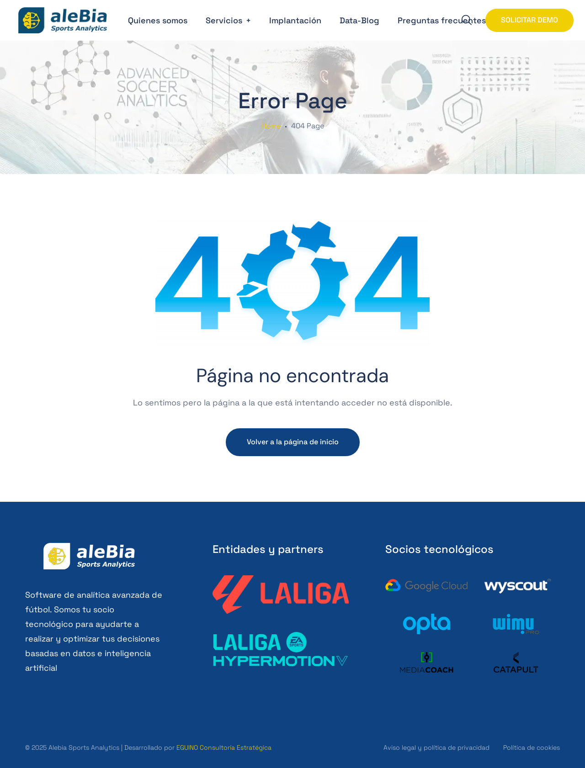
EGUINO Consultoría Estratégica (223, 747)
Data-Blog (359, 20)
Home (271, 126)
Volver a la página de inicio (293, 442)
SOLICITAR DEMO (529, 20)
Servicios (224, 20)
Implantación (295, 20)
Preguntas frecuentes (442, 20)
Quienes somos (157, 20)
